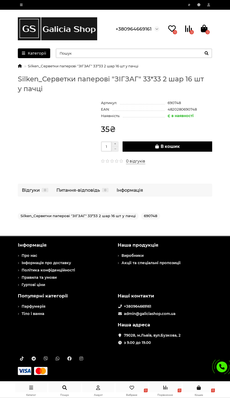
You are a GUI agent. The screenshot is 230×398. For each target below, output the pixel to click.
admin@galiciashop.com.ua (149, 313)
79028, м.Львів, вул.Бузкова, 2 (152, 335)
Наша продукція (138, 245)
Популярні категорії (43, 295)
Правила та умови (39, 277)
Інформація (130, 190)
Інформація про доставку (46, 263)
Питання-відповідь (82, 190)
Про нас (29, 255)
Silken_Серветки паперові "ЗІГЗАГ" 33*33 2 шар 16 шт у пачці (78, 216)
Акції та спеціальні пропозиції (151, 263)
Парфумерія (33, 306)
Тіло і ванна (33, 313)
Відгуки (35, 190)
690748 (150, 216)
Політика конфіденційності (48, 270)
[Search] (134, 53)
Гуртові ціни (33, 285)
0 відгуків (135, 161)
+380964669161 (137, 306)
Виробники (132, 255)
